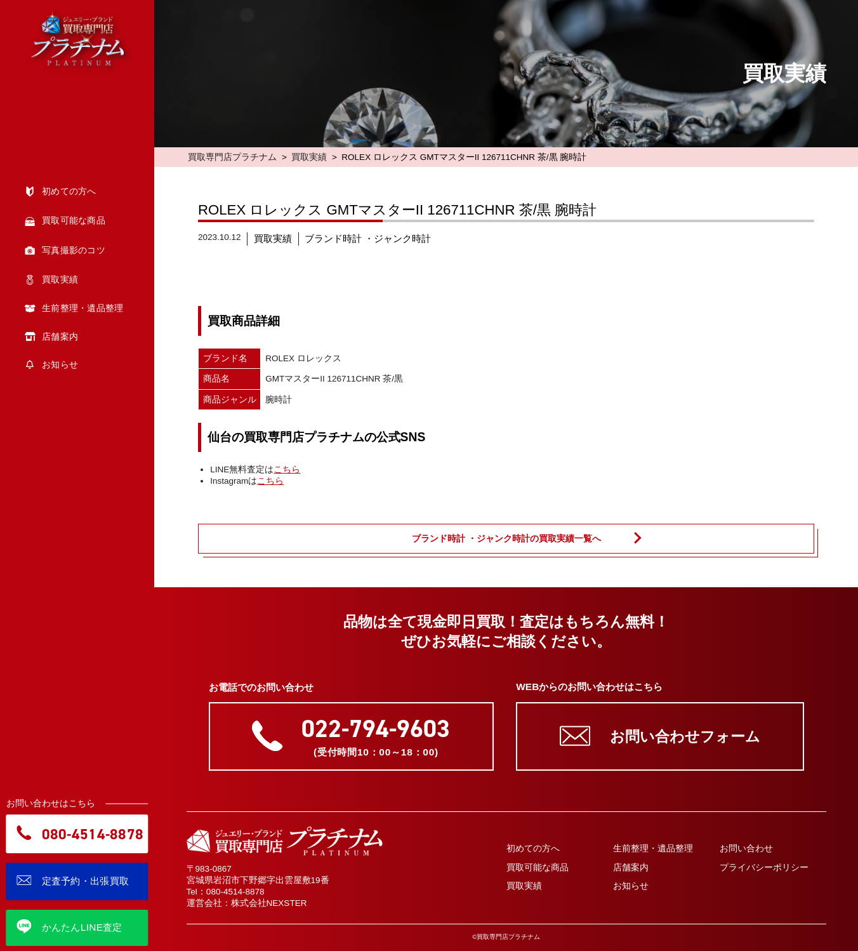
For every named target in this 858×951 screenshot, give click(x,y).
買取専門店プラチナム (232, 157)
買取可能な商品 (537, 867)
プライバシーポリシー (764, 867)
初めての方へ (533, 848)
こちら (287, 469)
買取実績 (309, 157)
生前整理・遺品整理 (653, 848)
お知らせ (631, 886)
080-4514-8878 (235, 891)
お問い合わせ (746, 848)
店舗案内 (631, 867)
